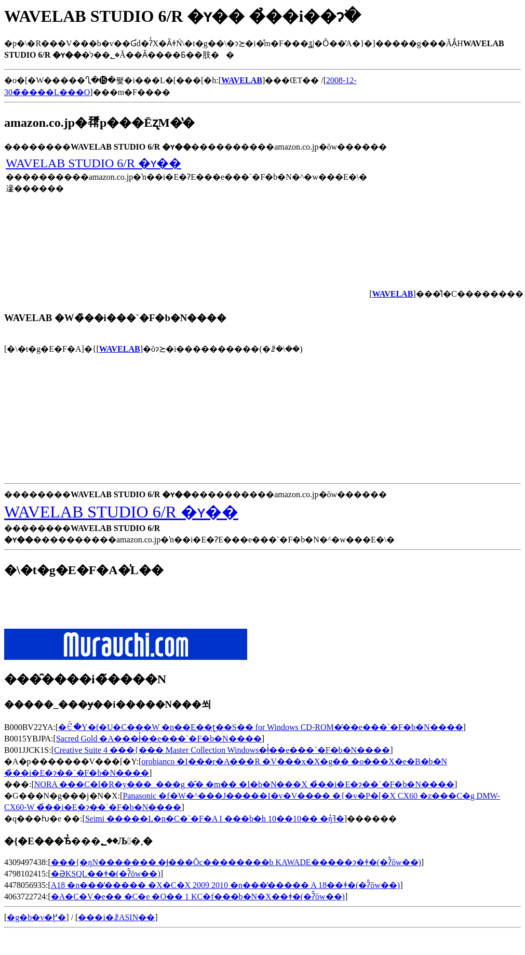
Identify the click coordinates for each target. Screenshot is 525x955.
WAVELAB (119, 348)
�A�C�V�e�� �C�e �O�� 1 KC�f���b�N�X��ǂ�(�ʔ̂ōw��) (198, 896)
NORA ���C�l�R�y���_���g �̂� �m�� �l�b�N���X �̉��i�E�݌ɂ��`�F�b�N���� (244, 784)
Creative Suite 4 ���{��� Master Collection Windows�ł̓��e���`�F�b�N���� (222, 750)
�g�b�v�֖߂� (36, 917)
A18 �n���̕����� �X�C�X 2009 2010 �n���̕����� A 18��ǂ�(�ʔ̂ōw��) (225, 885)
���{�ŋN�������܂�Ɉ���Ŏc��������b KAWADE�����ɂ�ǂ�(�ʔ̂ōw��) (236, 862)
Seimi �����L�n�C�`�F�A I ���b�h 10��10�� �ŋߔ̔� (214, 818)
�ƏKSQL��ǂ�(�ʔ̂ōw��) (105, 873)
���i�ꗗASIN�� (116, 917)
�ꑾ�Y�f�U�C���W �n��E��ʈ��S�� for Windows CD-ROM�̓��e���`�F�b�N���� (260, 727)
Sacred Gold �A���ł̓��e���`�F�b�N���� (159, 738)
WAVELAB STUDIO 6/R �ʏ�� (93, 163)
